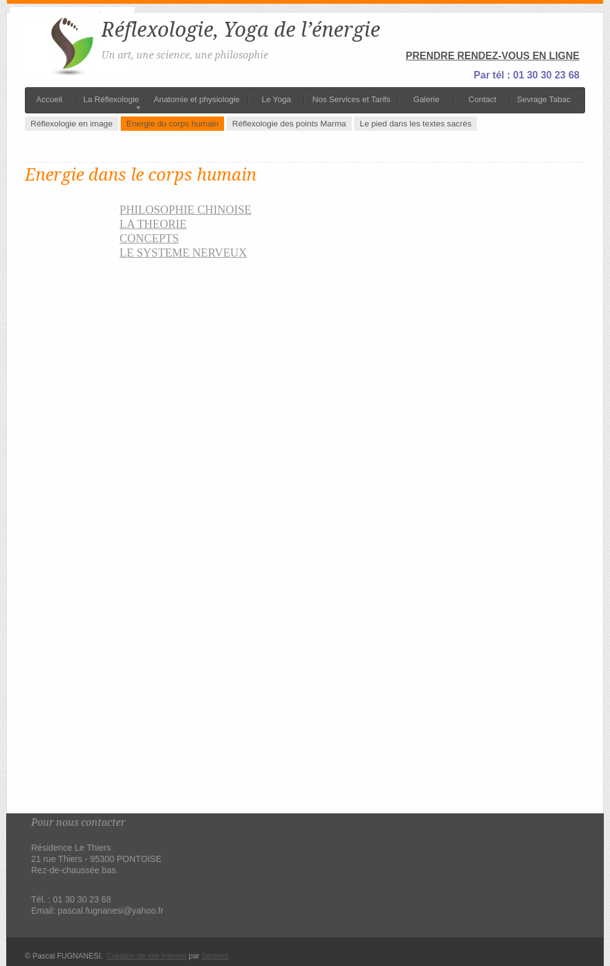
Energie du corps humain (172, 123)
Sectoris (215, 956)
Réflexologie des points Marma (289, 123)
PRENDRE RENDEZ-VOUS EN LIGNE (493, 55)
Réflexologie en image (71, 123)
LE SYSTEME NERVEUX (183, 252)
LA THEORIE (153, 223)
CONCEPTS (149, 238)
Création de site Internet (147, 956)
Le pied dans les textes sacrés (415, 123)
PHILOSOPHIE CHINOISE (185, 209)
